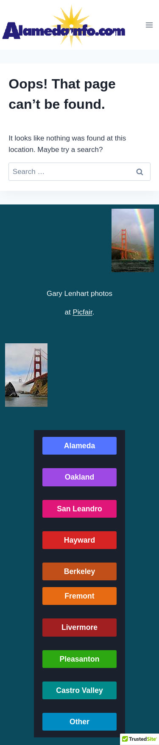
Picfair (82, 312)
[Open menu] (149, 24)
